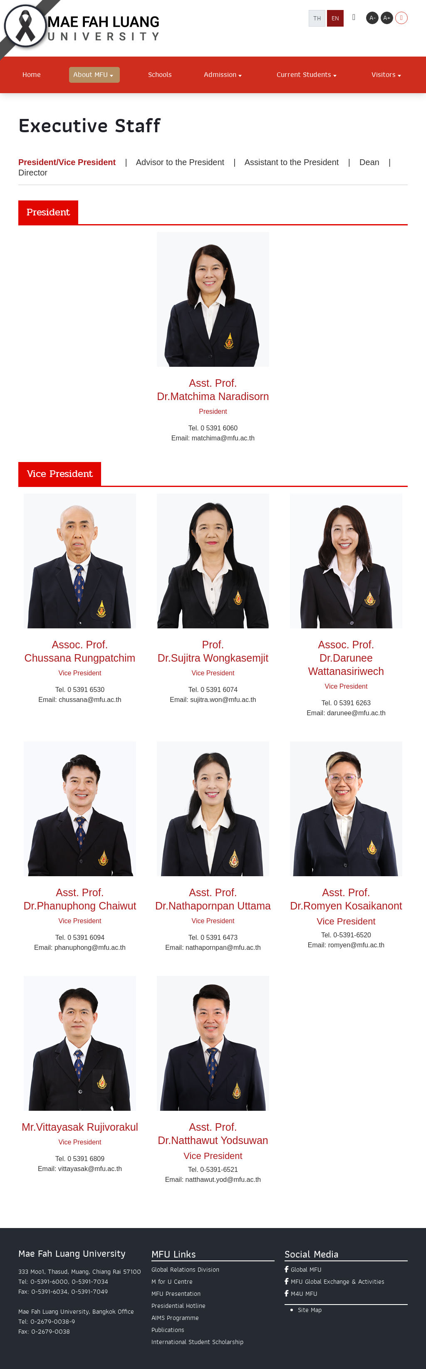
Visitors (384, 74)
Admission (220, 74)
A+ (387, 18)
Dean (369, 162)
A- (372, 18)
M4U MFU (304, 1294)
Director (32, 172)
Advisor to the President (180, 162)
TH (317, 18)
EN (335, 18)
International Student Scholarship (197, 1342)
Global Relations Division (185, 1270)
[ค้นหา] (354, 18)
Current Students (304, 74)
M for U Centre (172, 1282)
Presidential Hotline (178, 1306)
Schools (160, 74)
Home (31, 74)
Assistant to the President (292, 162)
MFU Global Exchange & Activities (337, 1282)
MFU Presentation (176, 1294)
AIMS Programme (175, 1318)
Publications (167, 1330)
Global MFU (306, 1270)
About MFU (90, 74)
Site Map (310, 1310)
